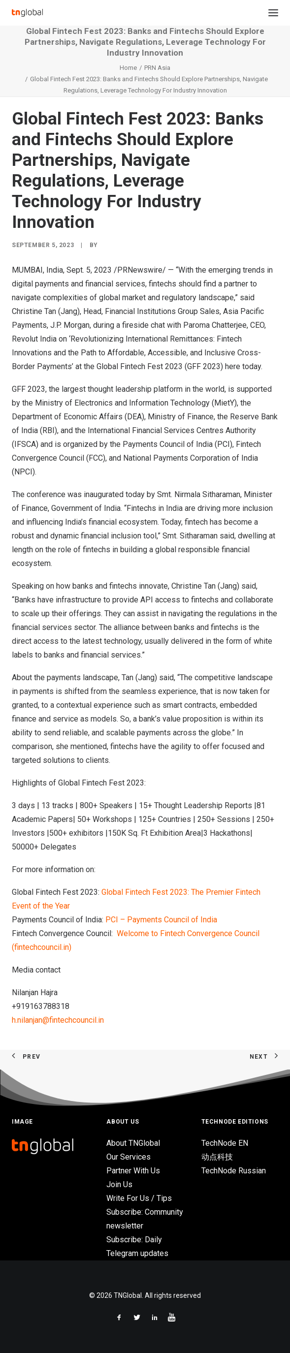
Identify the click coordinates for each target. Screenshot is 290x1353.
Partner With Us (133, 1170)
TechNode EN (224, 1143)
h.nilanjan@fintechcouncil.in (58, 1020)
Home (128, 67)
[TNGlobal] (27, 13)
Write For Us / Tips (139, 1198)
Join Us (119, 1184)
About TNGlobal (133, 1143)
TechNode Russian (233, 1170)
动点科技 (217, 1157)
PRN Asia (157, 67)
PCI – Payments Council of (161, 919)
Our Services (128, 1157)
